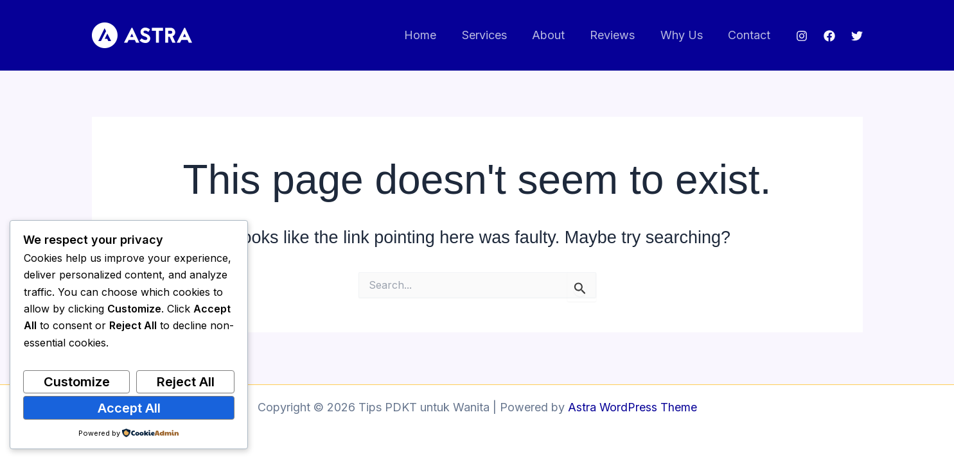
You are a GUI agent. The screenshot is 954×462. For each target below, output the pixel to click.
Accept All (129, 408)
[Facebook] (829, 36)
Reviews (618, 35)
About (556, 35)
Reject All (186, 381)
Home (432, 35)
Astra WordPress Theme (632, 407)
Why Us (685, 35)
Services (494, 35)
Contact (750, 35)
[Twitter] (857, 36)
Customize (77, 381)
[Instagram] (802, 36)
